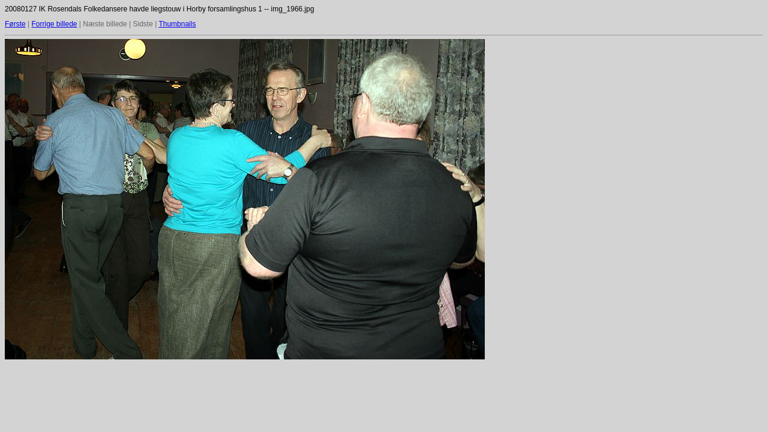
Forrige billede (54, 24)
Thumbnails (177, 24)
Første (15, 24)
